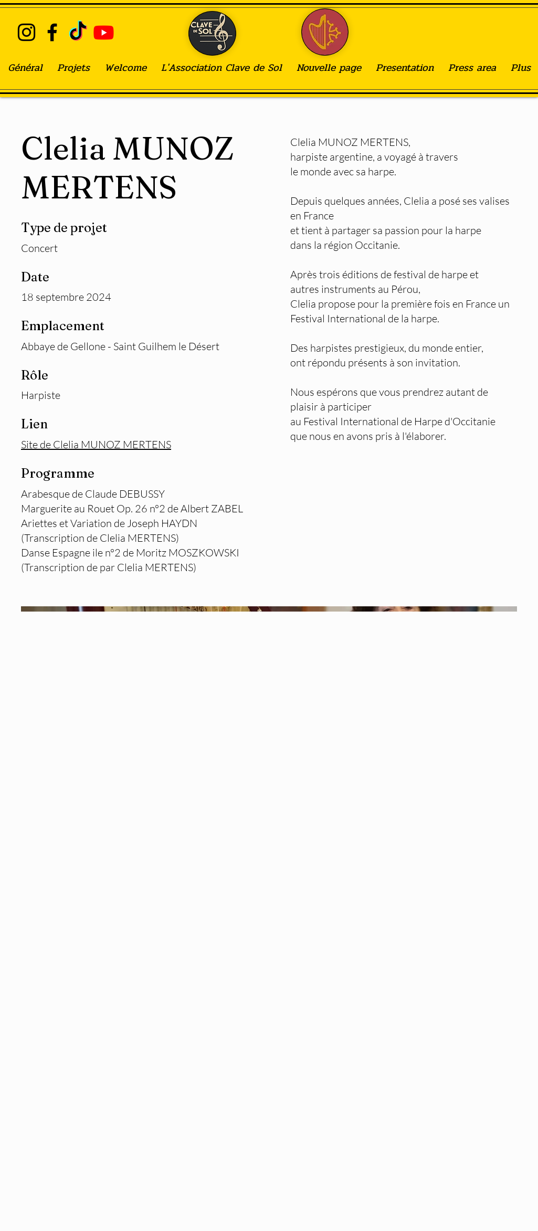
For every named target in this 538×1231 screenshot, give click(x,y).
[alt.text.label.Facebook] (52, 32)
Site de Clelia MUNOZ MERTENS (96, 444)
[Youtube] (103, 32)
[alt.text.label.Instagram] (26, 32)
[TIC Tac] (78, 32)
